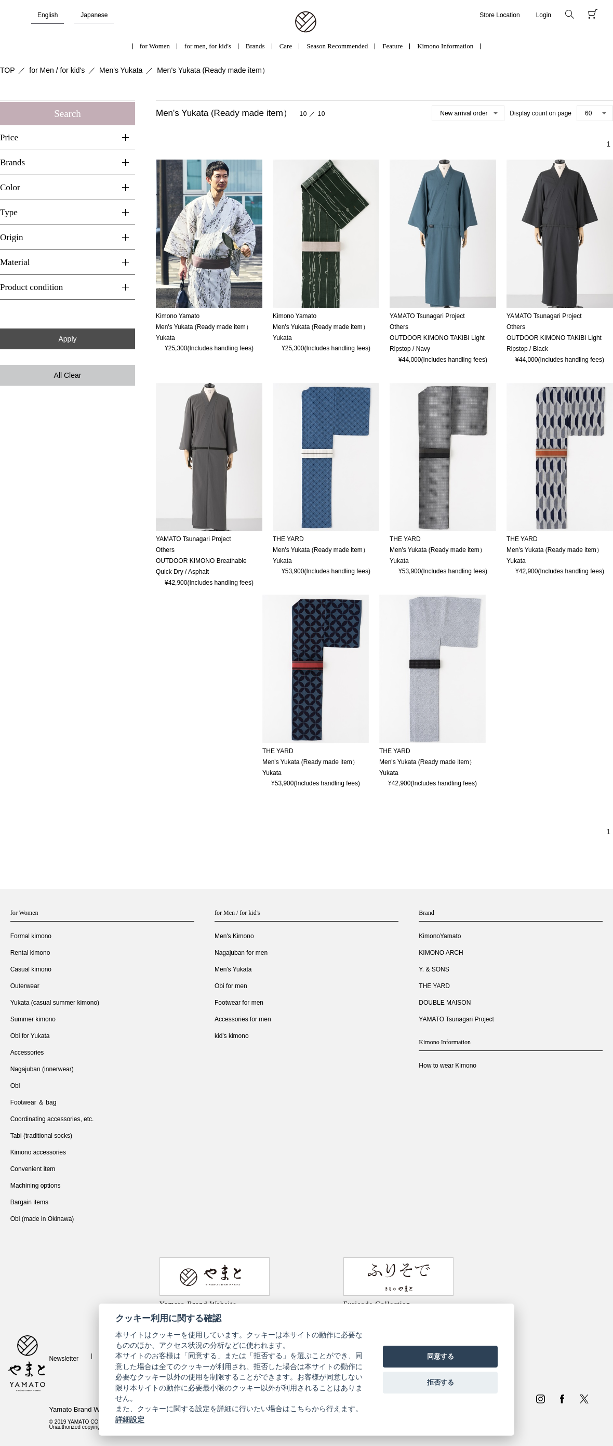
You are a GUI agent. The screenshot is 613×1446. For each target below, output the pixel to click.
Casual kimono (30, 969)
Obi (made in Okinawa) (42, 1218)
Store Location (499, 15)
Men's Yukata (120, 70)
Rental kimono (30, 952)
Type (9, 212)
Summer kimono (33, 1019)
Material (15, 262)
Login (543, 15)
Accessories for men (243, 1019)
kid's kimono (232, 1036)
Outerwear (24, 986)
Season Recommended (337, 46)
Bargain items (29, 1202)
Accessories (27, 1052)
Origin (11, 237)
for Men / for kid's (57, 70)
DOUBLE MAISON (445, 1002)
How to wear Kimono (447, 1065)
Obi (15, 1085)
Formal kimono (30, 936)
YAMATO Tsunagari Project (456, 1019)
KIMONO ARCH (441, 952)
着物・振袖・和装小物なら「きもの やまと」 (305, 22)
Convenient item (33, 1169)
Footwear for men (239, 1002)
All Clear (68, 375)
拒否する (440, 1382)
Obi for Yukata (30, 1036)
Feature (392, 46)
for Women (155, 46)
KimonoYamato (440, 936)
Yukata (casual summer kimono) (54, 1002)
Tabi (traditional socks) (41, 1135)
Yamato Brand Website (83, 1409)
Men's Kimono (234, 936)
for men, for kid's (207, 46)
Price (9, 137)
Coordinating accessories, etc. (52, 1119)
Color (10, 187)
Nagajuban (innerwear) (42, 1069)
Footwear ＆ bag (33, 1102)
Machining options (35, 1185)
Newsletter (63, 1358)
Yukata (165, 337)
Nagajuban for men (241, 952)
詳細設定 (129, 1419)
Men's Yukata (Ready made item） (213, 70)
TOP (7, 70)
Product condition (31, 287)
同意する (440, 1356)
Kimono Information (445, 46)
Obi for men (231, 986)
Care (285, 46)
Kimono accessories (38, 1152)
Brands (255, 46)
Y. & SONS (434, 969)
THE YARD (434, 986)
